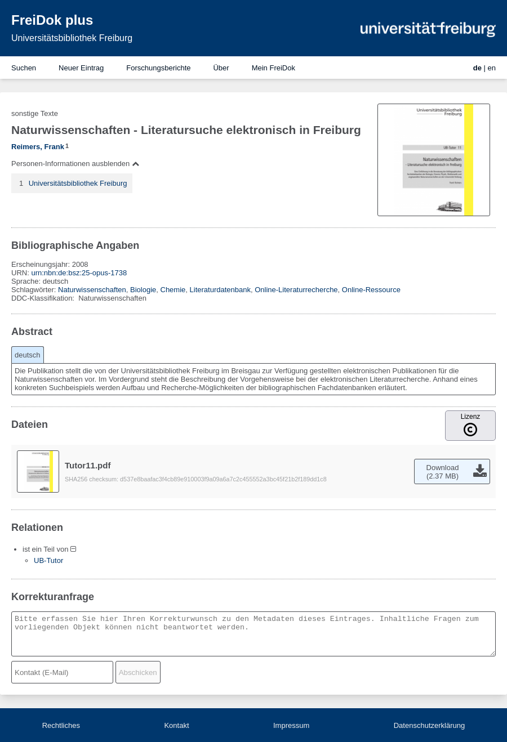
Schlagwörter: (34, 289)
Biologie (143, 289)
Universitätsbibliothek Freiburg (71, 38)
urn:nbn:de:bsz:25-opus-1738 (79, 273)
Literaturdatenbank (220, 289)
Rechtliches (61, 725)
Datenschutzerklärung (429, 725)
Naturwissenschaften (92, 289)
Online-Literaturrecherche (296, 289)
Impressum (291, 725)
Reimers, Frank (37, 146)
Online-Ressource (371, 289)
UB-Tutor (48, 560)
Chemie (173, 289)
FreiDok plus (52, 20)
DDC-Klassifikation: (44, 298)
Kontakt (176, 725)
